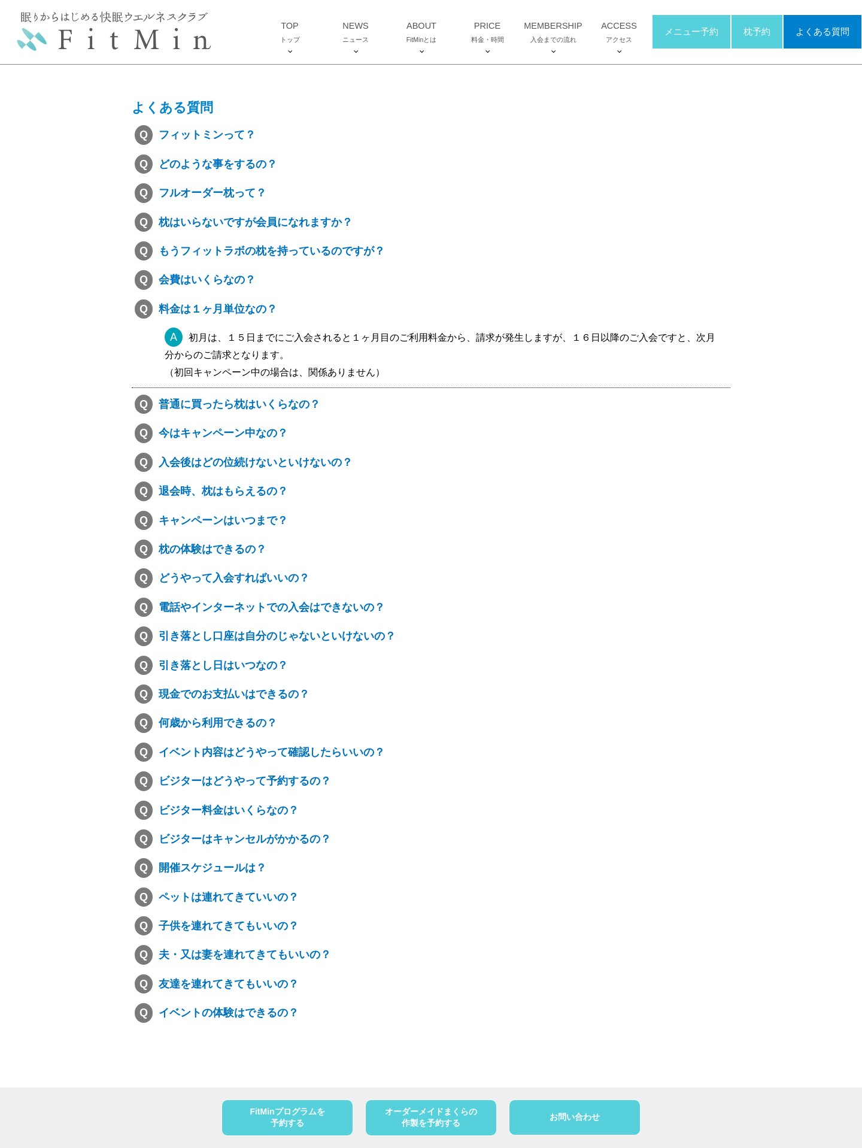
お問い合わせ (575, 1117)
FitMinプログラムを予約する (287, 1117)
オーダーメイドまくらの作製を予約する (431, 1117)
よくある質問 (822, 32)
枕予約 (756, 32)
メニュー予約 (691, 32)
